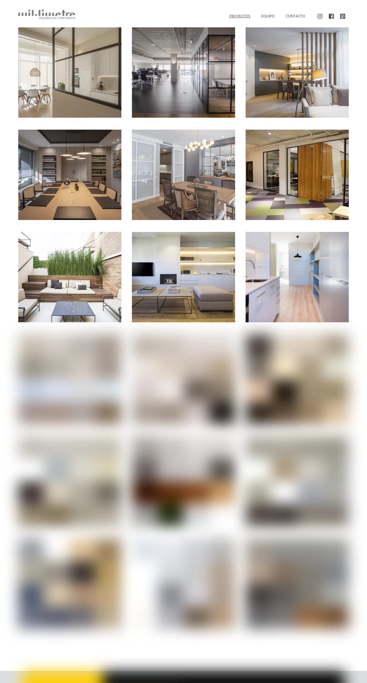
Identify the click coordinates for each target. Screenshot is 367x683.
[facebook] (331, 16)
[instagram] (320, 16)
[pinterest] (343, 16)
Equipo (268, 16)
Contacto (295, 16)
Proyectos (239, 16)
